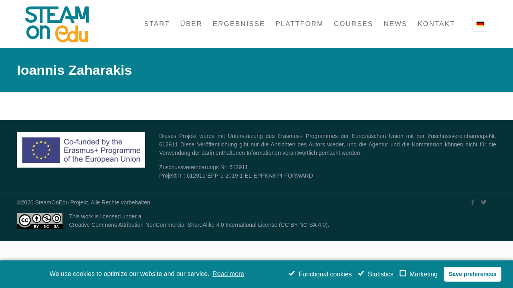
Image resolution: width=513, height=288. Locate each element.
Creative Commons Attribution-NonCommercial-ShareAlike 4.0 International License (173, 225)
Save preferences (472, 274)
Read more (228, 273)
